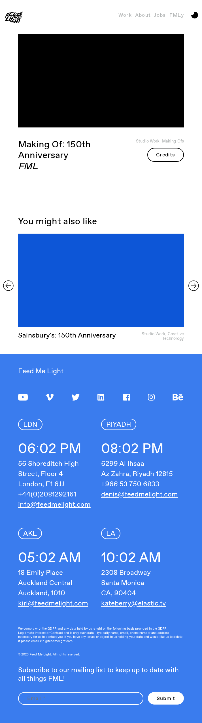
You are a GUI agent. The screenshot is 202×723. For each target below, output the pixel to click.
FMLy (176, 15)
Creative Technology (173, 336)
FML (28, 166)
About (143, 15)
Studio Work (148, 141)
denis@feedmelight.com (139, 494)
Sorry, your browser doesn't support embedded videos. (101, 281)
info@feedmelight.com (54, 504)
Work (125, 15)
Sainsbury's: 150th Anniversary (67, 335)
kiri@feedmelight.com (53, 603)
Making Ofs (173, 141)
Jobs (160, 15)
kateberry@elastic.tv (133, 603)
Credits (165, 154)
